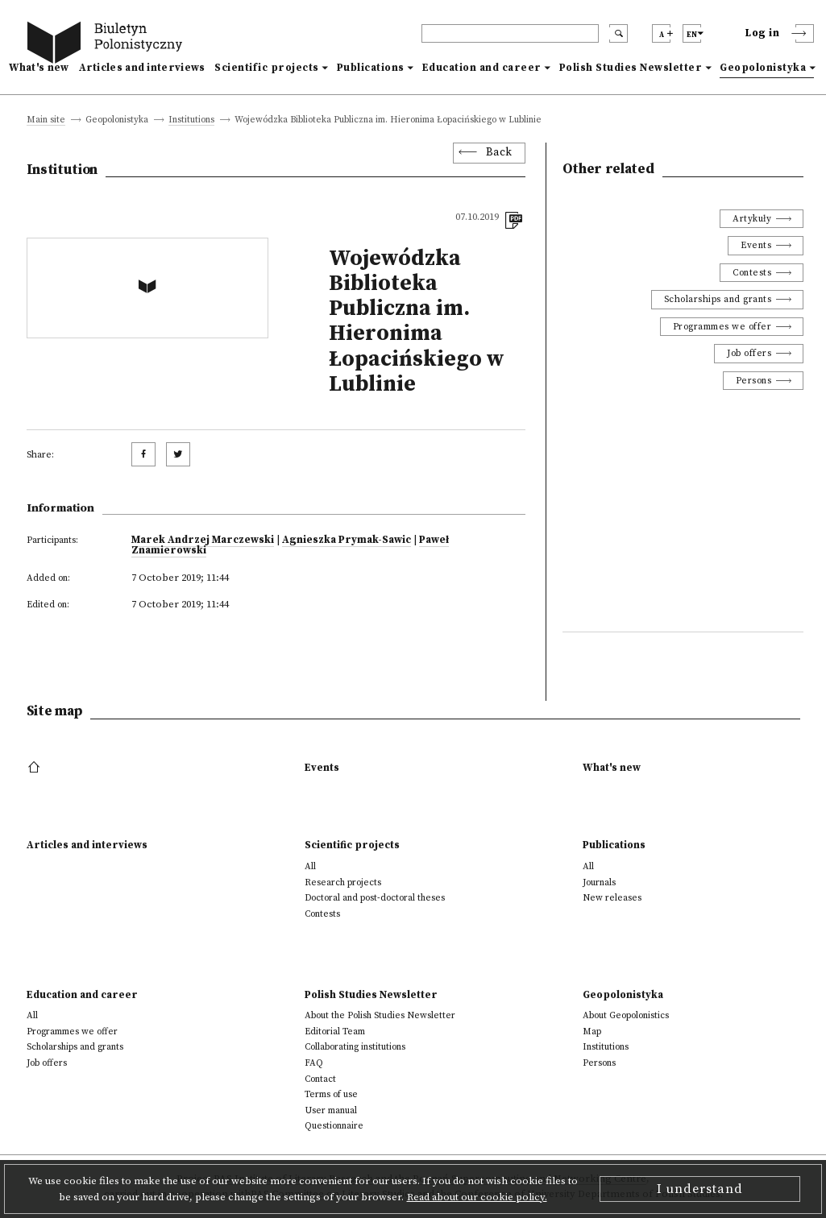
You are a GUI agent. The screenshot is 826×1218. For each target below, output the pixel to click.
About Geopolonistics (626, 1015)
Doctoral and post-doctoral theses (375, 898)
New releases (612, 898)
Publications (371, 67)
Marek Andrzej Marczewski (202, 539)
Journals (599, 882)
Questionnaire (334, 1126)
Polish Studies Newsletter (631, 67)
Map (592, 1031)
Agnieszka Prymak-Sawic (346, 539)
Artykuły (752, 219)
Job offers (749, 353)
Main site (46, 120)
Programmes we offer (722, 327)
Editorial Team (335, 1031)
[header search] (510, 33)
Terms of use (331, 1094)
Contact (320, 1079)
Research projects (343, 882)
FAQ (314, 1063)
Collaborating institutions (355, 1047)
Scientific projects (266, 67)
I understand (700, 1189)
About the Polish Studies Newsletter (380, 1015)
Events (756, 245)
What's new (39, 67)
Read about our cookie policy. (477, 1197)
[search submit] (618, 33)
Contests (752, 273)
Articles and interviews (142, 67)
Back (499, 153)
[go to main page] (108, 44)
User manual (331, 1110)
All (310, 866)
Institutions (191, 120)
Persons (754, 381)
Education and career (482, 67)
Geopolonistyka (763, 67)
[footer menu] (36, 767)
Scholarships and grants (718, 299)
